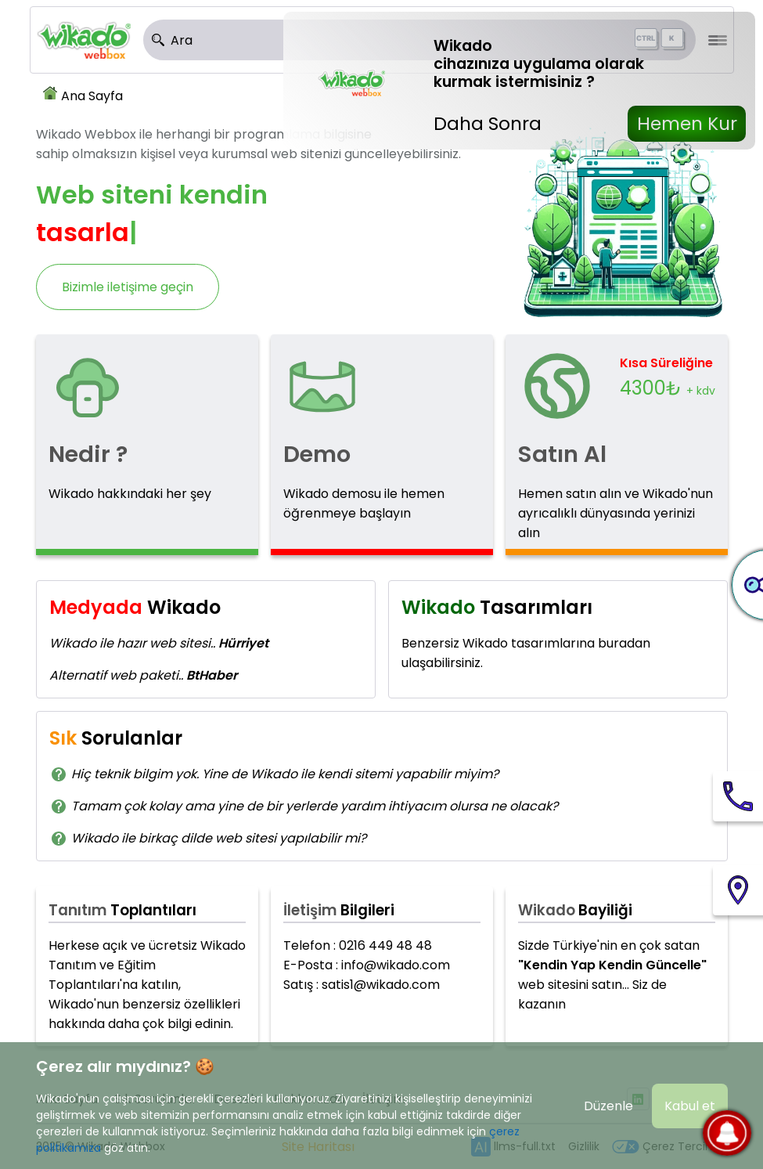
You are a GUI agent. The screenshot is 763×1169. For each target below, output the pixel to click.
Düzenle (608, 1106)
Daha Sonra (488, 123)
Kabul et (689, 1106)
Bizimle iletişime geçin (127, 287)
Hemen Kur (687, 123)
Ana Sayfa (92, 96)
